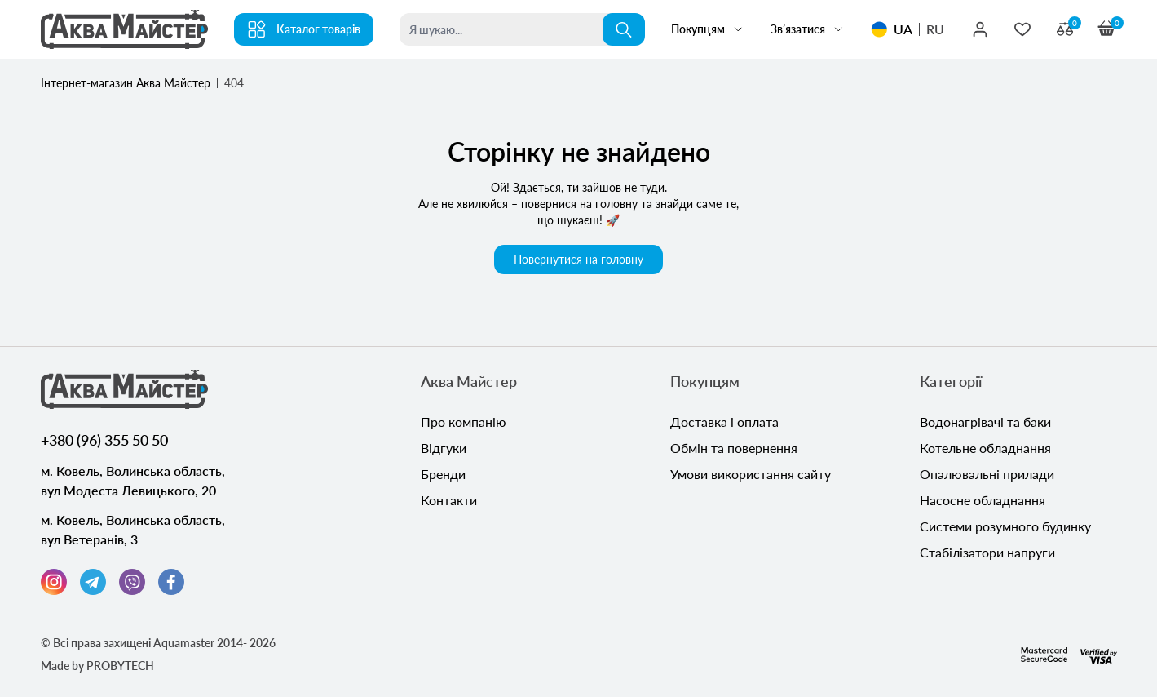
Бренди (443, 474)
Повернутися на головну (578, 259)
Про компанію (463, 421)
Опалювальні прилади (987, 474)
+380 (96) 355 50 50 (104, 440)
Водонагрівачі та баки (985, 421)
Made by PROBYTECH (97, 666)
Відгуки (443, 447)
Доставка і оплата (724, 421)
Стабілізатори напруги (987, 552)
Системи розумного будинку (1005, 526)
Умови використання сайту (750, 474)
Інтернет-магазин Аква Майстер (125, 83)
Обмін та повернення (733, 447)
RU (935, 29)
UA (903, 29)
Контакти (449, 500)
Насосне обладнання (982, 500)
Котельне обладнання (985, 447)
